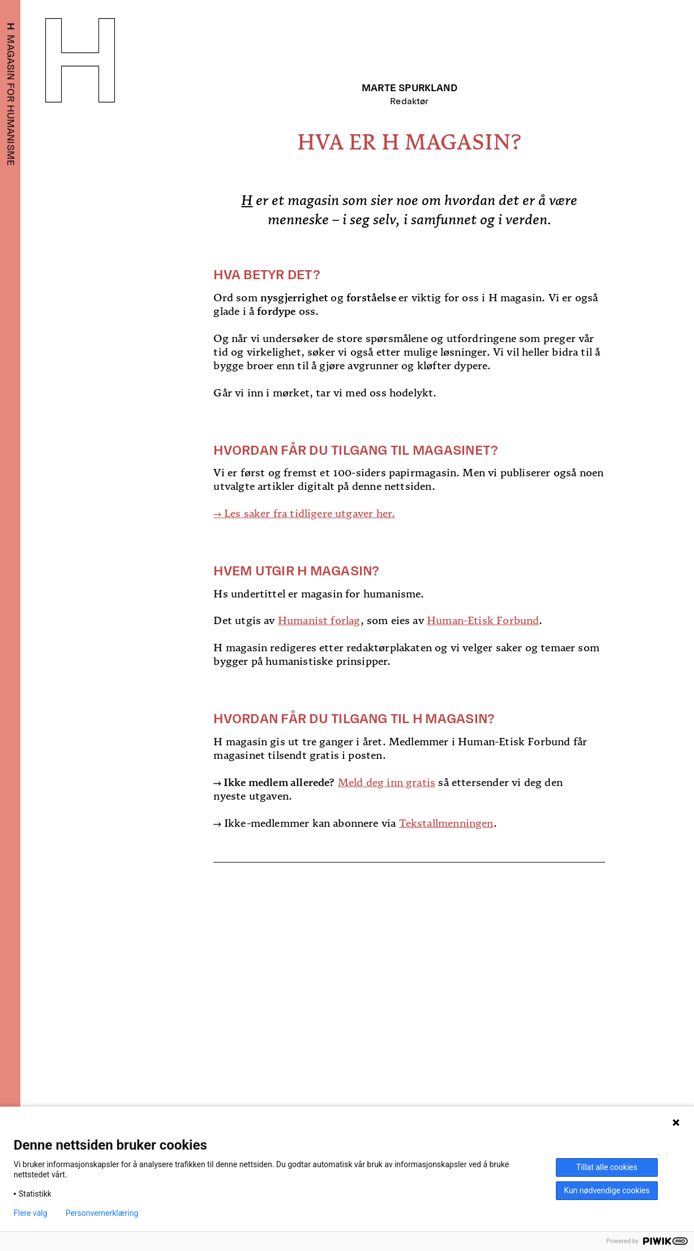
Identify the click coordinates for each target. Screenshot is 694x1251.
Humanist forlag (319, 620)
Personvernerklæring (102, 1213)
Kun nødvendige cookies (606, 1190)
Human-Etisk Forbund (483, 620)
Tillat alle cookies (606, 1167)
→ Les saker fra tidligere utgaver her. (304, 513)
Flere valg (31, 1213)
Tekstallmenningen (446, 823)
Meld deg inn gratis (386, 782)
